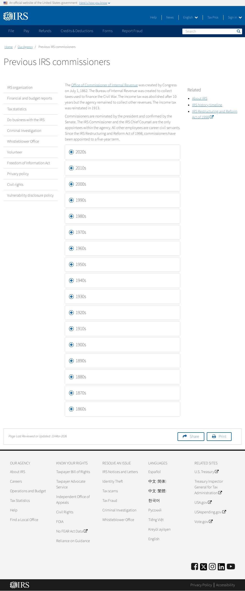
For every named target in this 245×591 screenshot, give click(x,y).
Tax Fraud (109, 500)
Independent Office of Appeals (73, 499)
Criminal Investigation (24, 130)
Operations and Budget (28, 491)
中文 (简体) (157, 481)
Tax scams (110, 491)
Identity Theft (112, 481)
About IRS (17, 471)
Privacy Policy (201, 585)
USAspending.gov (210, 512)
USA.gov (203, 502)
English (190, 17)
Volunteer (14, 152)
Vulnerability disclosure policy (30, 195)
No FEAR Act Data (71, 531)
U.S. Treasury (206, 471)
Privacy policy (18, 173)
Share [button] (194, 436)
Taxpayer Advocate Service (70, 484)
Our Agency (25, 47)
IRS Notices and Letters (120, 471)
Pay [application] (26, 31)
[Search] (212, 31)
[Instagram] (212, 567)
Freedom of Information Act (28, 163)
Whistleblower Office (23, 141)
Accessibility (225, 585)
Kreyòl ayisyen (159, 529)
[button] (122, 152)
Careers (16, 481)
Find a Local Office (24, 519)
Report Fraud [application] (132, 31)
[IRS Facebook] (194, 567)
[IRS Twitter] (203, 568)
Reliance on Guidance (73, 541)
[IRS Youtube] (231, 567)
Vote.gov (203, 521)
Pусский (154, 510)
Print (222, 436)
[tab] (122, 152)
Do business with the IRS (26, 120)
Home (9, 47)
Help (153, 17)
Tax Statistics (20, 500)
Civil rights (15, 184)
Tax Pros (212, 17)
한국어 (154, 500)
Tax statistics (16, 109)
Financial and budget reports (29, 98)
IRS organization (20, 87)
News (170, 17)
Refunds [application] (45, 31)
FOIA (59, 521)
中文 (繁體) (157, 491)
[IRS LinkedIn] (221, 568)
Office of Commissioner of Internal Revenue (104, 85)
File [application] (11, 31)
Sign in (235, 17)
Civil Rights (64, 512)
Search (238, 31)
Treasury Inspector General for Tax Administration (209, 487)
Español (154, 471)
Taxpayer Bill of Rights (73, 471)
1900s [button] (81, 344)
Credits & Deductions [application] (77, 31)
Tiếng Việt (156, 519)
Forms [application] (107, 31)
